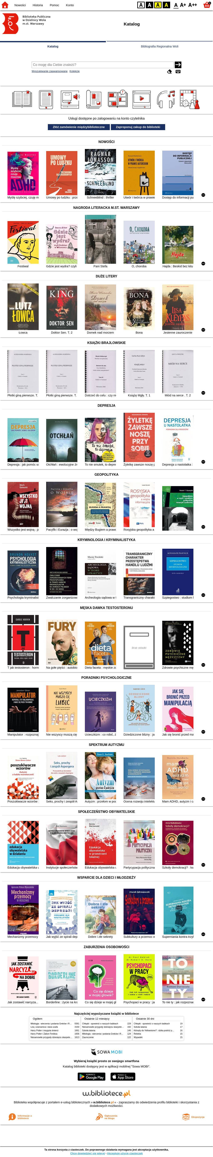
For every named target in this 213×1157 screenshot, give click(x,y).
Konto (70, 5)
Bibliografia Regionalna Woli (159, 46)
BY (166, 4)
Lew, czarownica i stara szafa (44, 1027)
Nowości (20, 5)
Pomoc (54, 5)
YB (158, 4)
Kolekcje (74, 71)
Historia (38, 5)
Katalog (52, 46)
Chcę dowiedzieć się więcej (87, 1153)
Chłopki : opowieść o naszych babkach (100, 1024)
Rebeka (137, 1034)
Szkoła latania (88, 1030)
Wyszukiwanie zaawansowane (50, 71)
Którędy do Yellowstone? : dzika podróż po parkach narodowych (163, 1030)
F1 (183, 4)
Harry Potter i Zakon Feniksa (44, 1034)
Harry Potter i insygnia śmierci (44, 1030)
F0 (176, 4)
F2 (193, 4)
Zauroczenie (88, 1037)
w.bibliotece (103, 1102)
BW (149, 4)
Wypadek (138, 1037)
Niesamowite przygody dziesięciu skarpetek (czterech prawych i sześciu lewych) (68, 1037)
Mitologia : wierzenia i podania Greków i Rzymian (53, 1024)
